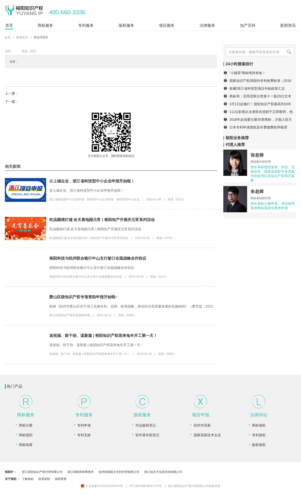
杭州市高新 (202, 425)
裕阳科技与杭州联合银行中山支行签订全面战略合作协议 (97, 258)
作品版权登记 (145, 425)
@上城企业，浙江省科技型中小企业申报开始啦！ (92, 181)
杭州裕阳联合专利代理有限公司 (119, 472)
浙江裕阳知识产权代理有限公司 (42, 472)
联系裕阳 (44, 479)
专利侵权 (259, 435)
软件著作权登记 (147, 435)
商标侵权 (259, 425)
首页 (8, 37)
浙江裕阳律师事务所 (80, 472)
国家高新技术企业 (207, 435)
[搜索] (288, 52)
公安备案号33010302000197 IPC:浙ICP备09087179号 (121, 486)
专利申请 (84, 425)
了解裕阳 (27, 479)
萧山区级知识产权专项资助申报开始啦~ (83, 297)
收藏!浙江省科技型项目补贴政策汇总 (257, 88)
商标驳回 (26, 435)
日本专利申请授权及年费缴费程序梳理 (258, 127)
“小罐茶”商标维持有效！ (247, 73)
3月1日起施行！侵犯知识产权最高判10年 (260, 104)
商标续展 (26, 445)
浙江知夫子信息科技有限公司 (163, 472)
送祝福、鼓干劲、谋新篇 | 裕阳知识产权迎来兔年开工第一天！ (103, 335)
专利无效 (84, 435)
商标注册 (26, 425)
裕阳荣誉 (61, 479)
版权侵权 (259, 445)
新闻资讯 (22, 37)
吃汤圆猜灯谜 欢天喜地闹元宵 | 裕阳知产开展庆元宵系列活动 (102, 220)
